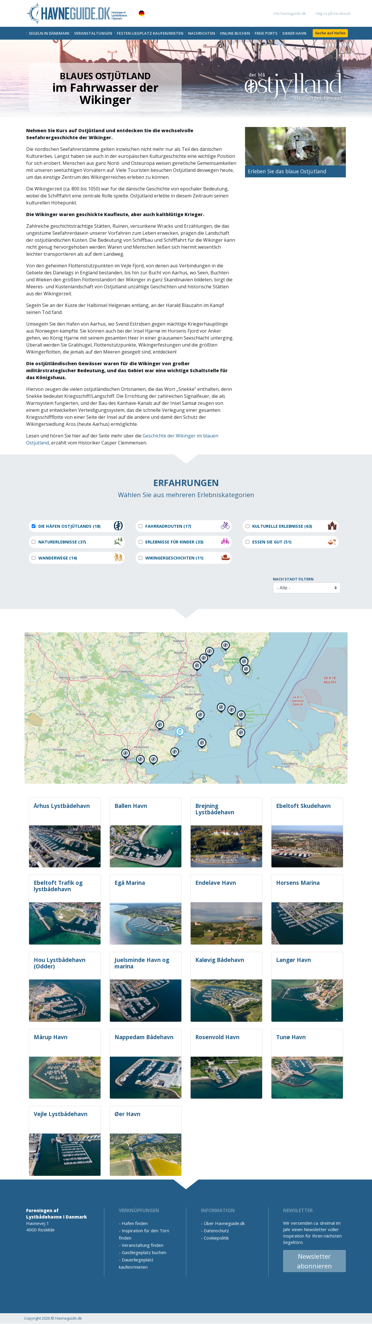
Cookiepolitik (216, 1238)
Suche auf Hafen (330, 33)
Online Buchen (235, 33)
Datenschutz (216, 1230)
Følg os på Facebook (333, 13)
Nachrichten (201, 33)
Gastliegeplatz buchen (144, 1252)
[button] (144, 17)
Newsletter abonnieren (314, 1261)
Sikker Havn (294, 33)
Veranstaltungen (93, 33)
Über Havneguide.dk (224, 1223)
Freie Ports (266, 33)
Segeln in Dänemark (49, 33)
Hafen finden (135, 1223)
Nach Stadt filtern (293, 579)
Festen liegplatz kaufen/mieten (150, 33)
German (141, 13)
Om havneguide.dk (289, 13)
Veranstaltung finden (142, 1245)
